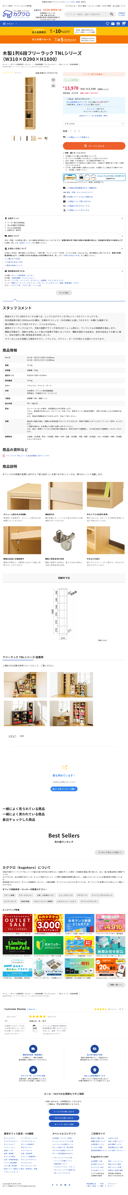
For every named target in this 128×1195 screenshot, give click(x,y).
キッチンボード (10, 906)
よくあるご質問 (96, 1153)
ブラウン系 (26, 287)
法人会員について (118, 6)
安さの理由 (82, 6)
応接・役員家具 (26, 1159)
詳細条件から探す (121, 14)
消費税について (103, 89)
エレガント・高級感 (38, 282)
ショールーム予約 (93, 6)
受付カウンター (26, 1153)
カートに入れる (94, 147)
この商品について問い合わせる (79, 202)
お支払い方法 (113, 1144)
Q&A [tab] (22, 740)
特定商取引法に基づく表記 (91, 1190)
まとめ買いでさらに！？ (117, 1156)
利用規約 (101, 1190)
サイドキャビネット (28, 1147)
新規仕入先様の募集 (115, 1176)
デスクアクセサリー (11, 1147)
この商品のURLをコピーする (78, 207)
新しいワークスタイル (62, 1178)
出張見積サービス (97, 1150)
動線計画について (60, 1169)
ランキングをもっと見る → (109, 857)
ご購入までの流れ (14, 260)
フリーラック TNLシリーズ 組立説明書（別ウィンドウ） (30, 460)
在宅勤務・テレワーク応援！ (62, 1144)
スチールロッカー (26, 900)
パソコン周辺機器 (10, 1168)
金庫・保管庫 (9, 1159)
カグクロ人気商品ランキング (62, 1156)
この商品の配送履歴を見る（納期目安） (83, 189)
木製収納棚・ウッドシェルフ (45, 64)
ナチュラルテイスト (56, 282)
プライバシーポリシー (112, 1190)
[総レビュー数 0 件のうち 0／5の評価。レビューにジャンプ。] (12, 72)
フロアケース (82, 900)
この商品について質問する (78, 138)
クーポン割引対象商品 (93, 74)
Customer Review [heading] (15, 1014)
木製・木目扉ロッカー (46, 900)
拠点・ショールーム (115, 1166)
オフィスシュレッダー (29, 1171)
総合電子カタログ (97, 1170)
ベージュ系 (36, 287)
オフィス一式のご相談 (71, 2)
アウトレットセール (11, 1177)
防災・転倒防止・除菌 (29, 1174)
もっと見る (64, 294)
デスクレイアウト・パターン (64, 1172)
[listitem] (23, 1030)
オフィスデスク (9, 1144)
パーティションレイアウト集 (62, 1147)
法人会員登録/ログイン (76, 102)
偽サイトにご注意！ (115, 1173)
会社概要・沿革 (96, 1166)
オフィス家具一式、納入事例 (62, 1153)
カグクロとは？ (71, 6)
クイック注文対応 (71, 79)
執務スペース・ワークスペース (23, 284)
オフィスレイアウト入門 (63, 1163)
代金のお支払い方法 (71, 257)
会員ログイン (84, 116)
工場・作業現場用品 (11, 1165)
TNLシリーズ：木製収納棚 (68, 64)
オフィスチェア (9, 1150)
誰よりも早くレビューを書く (64, 793)
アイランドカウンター (89, 906)
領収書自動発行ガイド (99, 1156)
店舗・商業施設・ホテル (69, 284)
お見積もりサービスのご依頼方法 (80, 198)
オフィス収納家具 (27, 1150)
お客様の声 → (32, 1014)
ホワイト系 (16, 287)
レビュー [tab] (12, 740)
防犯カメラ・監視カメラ (13, 1174)
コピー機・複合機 (10, 1171)
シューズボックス (66, 900)
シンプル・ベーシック (20, 282)
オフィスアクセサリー (29, 1165)
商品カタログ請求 (114, 1170)
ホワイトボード (26, 1156)
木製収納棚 (25, 906)
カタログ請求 (106, 6)
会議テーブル (8, 1156)
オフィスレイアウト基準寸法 (64, 1175)
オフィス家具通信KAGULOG (62, 1159)
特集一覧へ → (116, 990)
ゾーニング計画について (63, 1166)
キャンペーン (91, 109)
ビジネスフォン (26, 1168)
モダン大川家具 (9, 1162)
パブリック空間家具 (28, 1162)
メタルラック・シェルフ (66, 906)
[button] (120, 1014)
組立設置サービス (114, 1150)
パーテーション (9, 1153)
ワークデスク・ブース (29, 1144)
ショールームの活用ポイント (62, 1150)
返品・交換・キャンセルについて (80, 193)
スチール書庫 (9, 900)
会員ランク (82, 105)
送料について (25, 244)
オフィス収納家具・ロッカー (21, 64)
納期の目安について (98, 1147)
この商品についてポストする (78, 212)
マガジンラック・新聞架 (43, 906)
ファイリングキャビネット (102, 900)
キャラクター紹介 (97, 1173)
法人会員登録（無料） (100, 116)
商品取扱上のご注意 (115, 1153)
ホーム (5, 64)
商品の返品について (14, 267)
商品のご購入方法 (97, 1144)
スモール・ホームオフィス (47, 284)
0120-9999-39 (52, 10)
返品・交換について (115, 1147)
